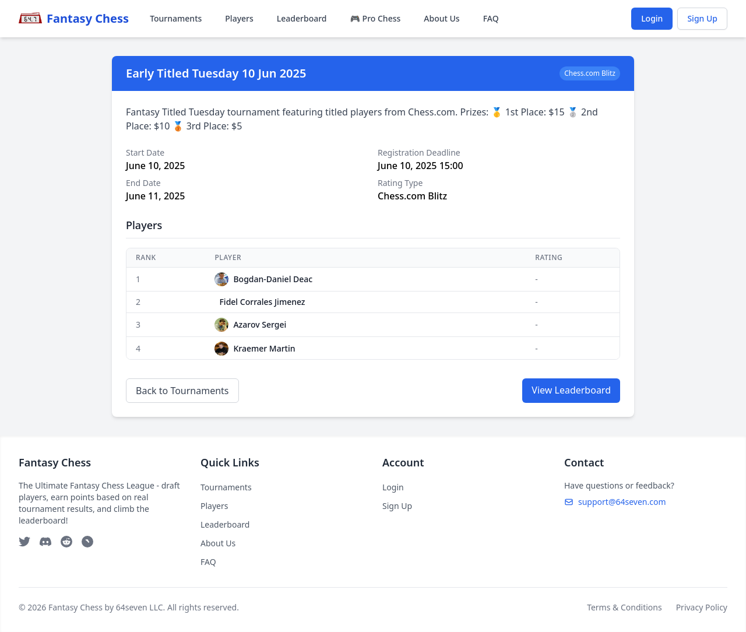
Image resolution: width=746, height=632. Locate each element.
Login (652, 18)
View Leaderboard (571, 390)
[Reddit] (66, 541)
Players (239, 18)
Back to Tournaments (182, 390)
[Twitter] (24, 541)
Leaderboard (302, 18)
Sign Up (702, 18)
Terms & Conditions (624, 607)
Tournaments (176, 18)
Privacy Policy (701, 607)
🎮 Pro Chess (375, 18)
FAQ (491, 18)
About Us (441, 18)
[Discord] (45, 541)
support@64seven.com (615, 501)
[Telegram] (87, 541)
